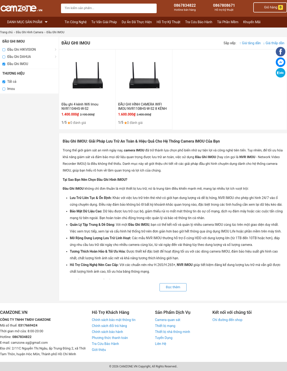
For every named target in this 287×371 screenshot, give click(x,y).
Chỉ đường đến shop (227, 320)
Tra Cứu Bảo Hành (198, 22)
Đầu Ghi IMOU (15, 64)
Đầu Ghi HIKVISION (19, 49)
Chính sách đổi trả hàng (109, 326)
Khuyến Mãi (252, 22)
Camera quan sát (167, 320)
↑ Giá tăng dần (250, 43)
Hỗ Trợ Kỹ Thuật (168, 22)
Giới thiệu (99, 350)
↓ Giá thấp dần (273, 43)
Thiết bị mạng (165, 326)
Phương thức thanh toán (110, 338)
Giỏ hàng (270, 7)
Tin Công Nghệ (76, 22)
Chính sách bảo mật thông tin (114, 320)
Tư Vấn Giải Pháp (104, 22)
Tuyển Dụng (163, 338)
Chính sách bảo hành (107, 332)
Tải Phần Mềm (227, 22)
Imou (8, 89)
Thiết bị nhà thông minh (172, 332)
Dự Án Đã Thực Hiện (137, 22)
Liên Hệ (160, 344)
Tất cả (9, 81)
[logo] (29, 9)
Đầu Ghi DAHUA (16, 57)
